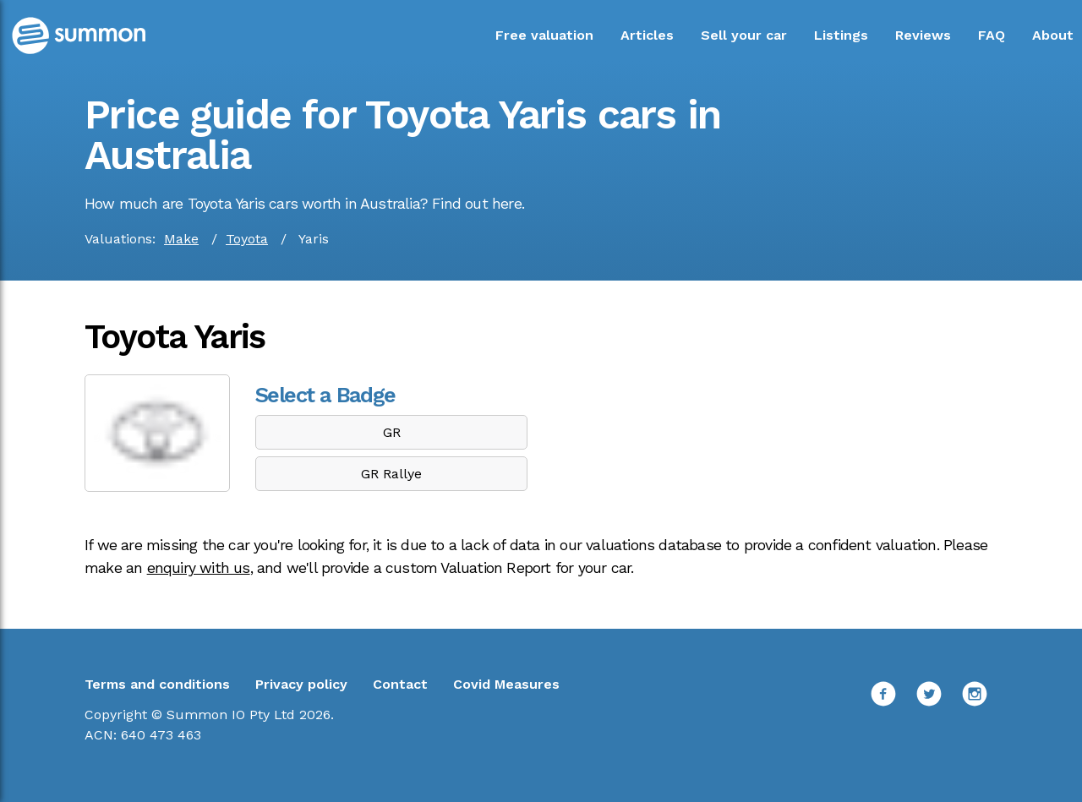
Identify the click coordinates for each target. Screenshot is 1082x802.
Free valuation (544, 35)
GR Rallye (391, 474)
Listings (841, 35)
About (1053, 35)
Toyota (247, 239)
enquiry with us (198, 567)
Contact (400, 684)
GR (392, 432)
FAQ (991, 35)
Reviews (923, 35)
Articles (647, 35)
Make (181, 239)
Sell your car (744, 35)
